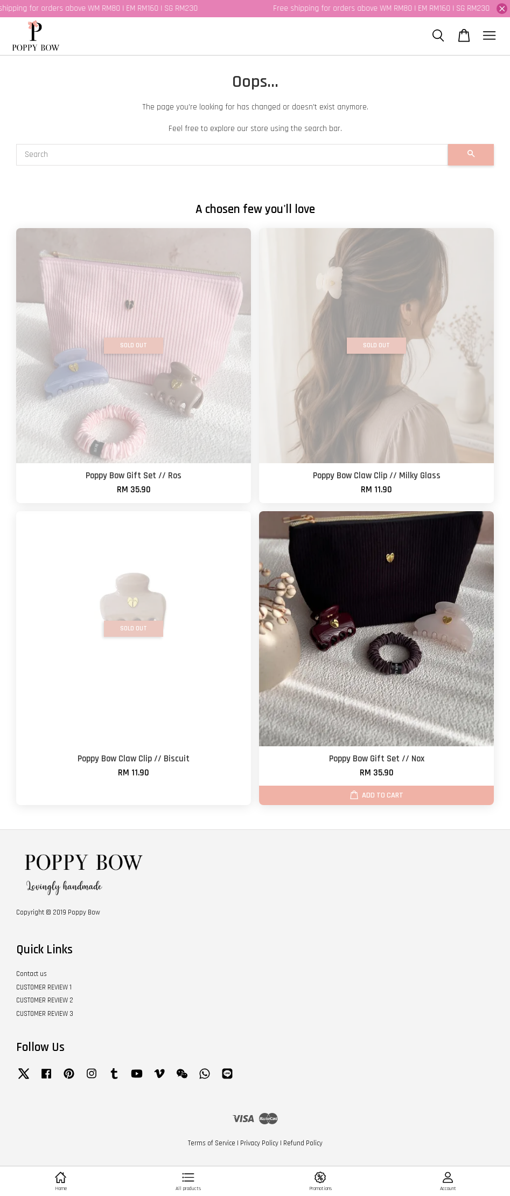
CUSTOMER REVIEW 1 (44, 987)
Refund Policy (303, 1143)
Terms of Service (211, 1143)
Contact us (31, 974)
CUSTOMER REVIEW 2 (44, 1000)
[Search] (232, 155)
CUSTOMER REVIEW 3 (44, 1013)
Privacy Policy (259, 1143)
